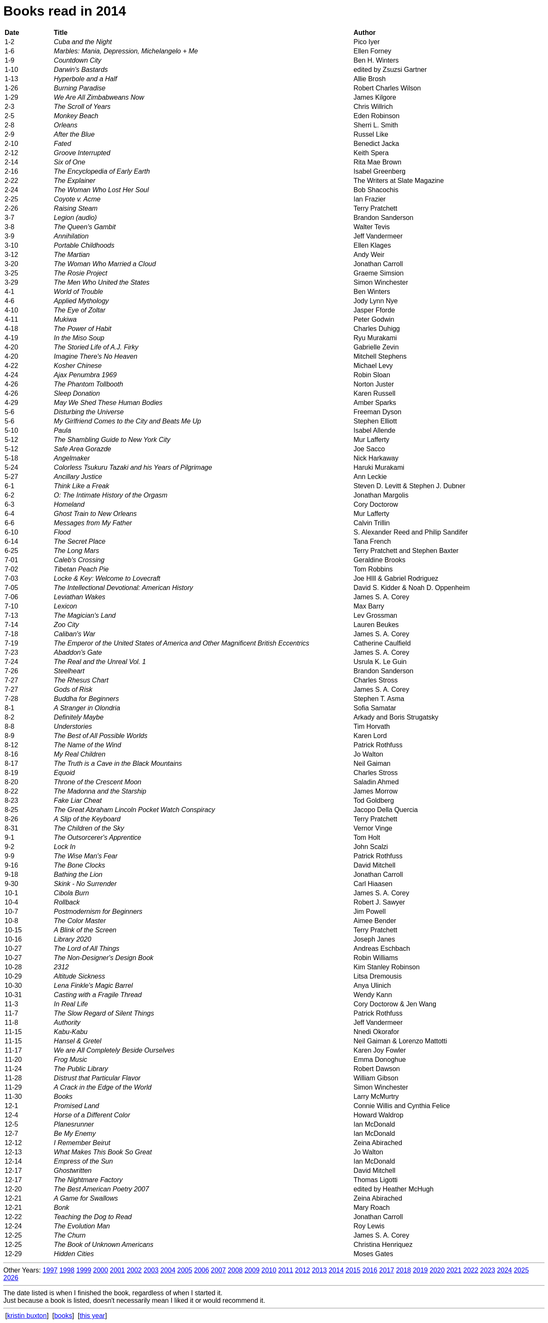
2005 (184, 1270)
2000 (100, 1270)
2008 (235, 1270)
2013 (319, 1270)
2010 (269, 1270)
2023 (487, 1270)
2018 (403, 1270)
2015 (353, 1270)
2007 (218, 1270)
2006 (201, 1270)
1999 (83, 1270)
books (63, 1315)
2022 (471, 1270)
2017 (386, 1270)
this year (92, 1315)
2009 (252, 1270)
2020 (437, 1270)
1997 (50, 1270)
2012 (302, 1270)
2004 (168, 1270)
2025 (521, 1270)
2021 (454, 1270)
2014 (336, 1270)
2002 (134, 1270)
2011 (285, 1270)
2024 (504, 1270)
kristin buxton (27, 1315)
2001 (117, 1270)
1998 (66, 1270)
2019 (420, 1270)
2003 (151, 1270)
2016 (369, 1270)
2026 (10, 1277)
